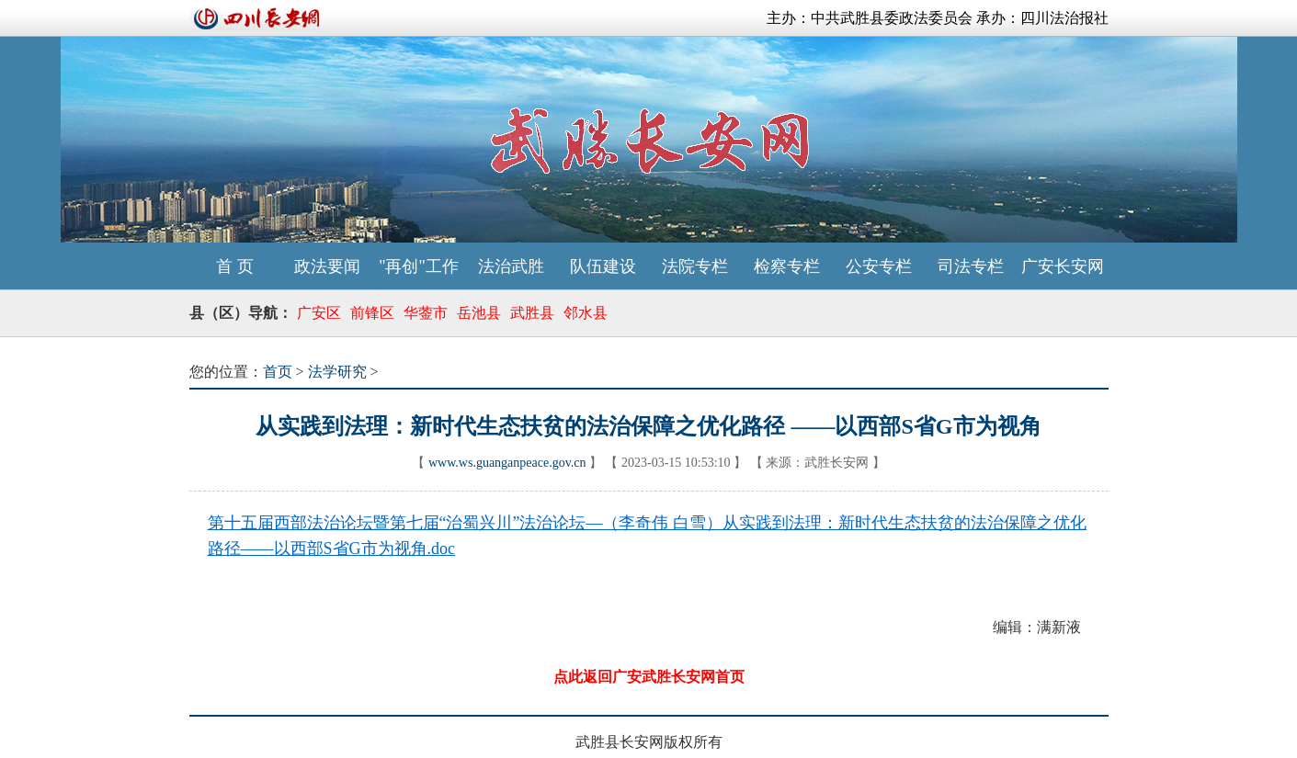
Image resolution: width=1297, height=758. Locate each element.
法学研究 (337, 371)
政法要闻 (327, 266)
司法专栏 (971, 266)
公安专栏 (879, 266)
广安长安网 (1062, 266)
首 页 (235, 266)
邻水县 (585, 313)
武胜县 (532, 313)
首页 (277, 371)
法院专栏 (695, 266)
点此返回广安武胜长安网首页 (649, 676)
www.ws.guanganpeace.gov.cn (507, 463)
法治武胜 (511, 266)
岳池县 (479, 313)
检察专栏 (787, 266)
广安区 (319, 313)
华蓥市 (426, 313)
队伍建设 (603, 266)
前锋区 (372, 313)
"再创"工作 (419, 266)
